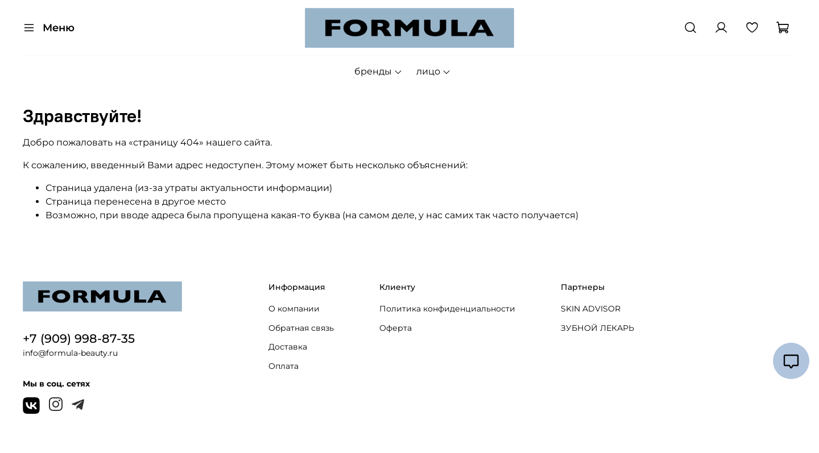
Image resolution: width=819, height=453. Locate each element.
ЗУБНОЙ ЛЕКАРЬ (597, 328)
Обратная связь (301, 328)
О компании (294, 309)
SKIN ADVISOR (591, 309)
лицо (433, 71)
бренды (378, 71)
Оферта (395, 328)
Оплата (283, 366)
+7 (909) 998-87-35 (79, 338)
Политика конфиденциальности (447, 309)
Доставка (287, 347)
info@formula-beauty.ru (70, 353)
